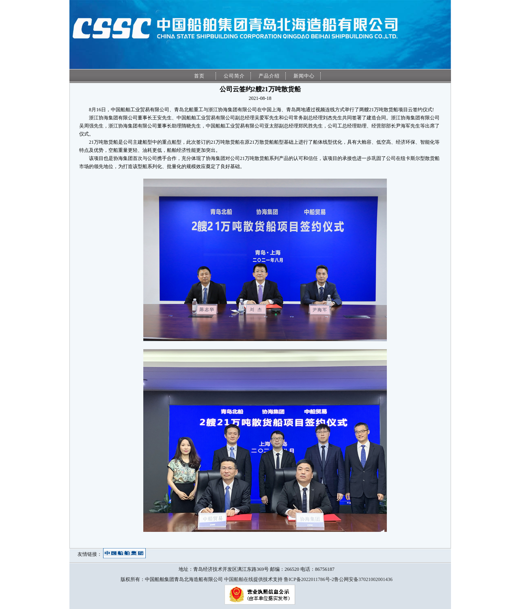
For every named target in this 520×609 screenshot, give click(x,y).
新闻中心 (304, 76)
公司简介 (234, 76)
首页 (199, 76)
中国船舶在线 (238, 579)
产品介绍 (269, 76)
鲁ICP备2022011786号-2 (309, 579)
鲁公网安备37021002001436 (363, 579)
